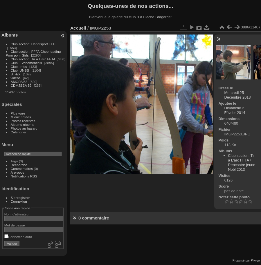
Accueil (78, 28)
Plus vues (18, 113)
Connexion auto (18, 237)
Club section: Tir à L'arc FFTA (33, 59)
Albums (9, 34)
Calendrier (18, 132)
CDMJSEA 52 (21, 85)
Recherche (19, 165)
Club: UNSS (20, 70)
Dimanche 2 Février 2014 (234, 110)
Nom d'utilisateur (17, 214)
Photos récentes (23, 121)
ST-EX (16, 74)
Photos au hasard (24, 128)
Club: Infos (19, 66)
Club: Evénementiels (26, 63)
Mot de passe (14, 225)
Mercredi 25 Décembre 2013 (237, 94)
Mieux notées (21, 117)
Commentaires (22, 168)
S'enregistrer (20, 197)
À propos (17, 172)
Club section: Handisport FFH (33, 44)
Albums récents (22, 124)
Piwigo (255, 260)
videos (16, 78)
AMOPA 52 (19, 82)
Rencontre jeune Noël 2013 (241, 167)
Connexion (19, 201)
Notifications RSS (24, 176)
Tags (14, 161)
